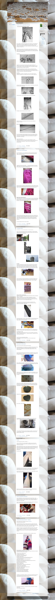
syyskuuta (43, 37)
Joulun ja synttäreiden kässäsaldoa (22, 496)
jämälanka (20, 436)
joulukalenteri (29, 521)
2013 (41, 45)
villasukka (26, 591)
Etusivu (24, 593)
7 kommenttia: (23, 435)
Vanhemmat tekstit (35, 593)
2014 (41, 36)
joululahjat (20, 516)
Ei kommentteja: (24, 223)
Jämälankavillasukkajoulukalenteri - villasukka (24, 519)
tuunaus (26, 436)
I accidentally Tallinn (20, 228)
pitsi (24, 436)
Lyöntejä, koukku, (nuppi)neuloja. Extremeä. (43, 39)
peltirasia (23, 436)
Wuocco (45, 24)
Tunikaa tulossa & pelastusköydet (22, 150)
